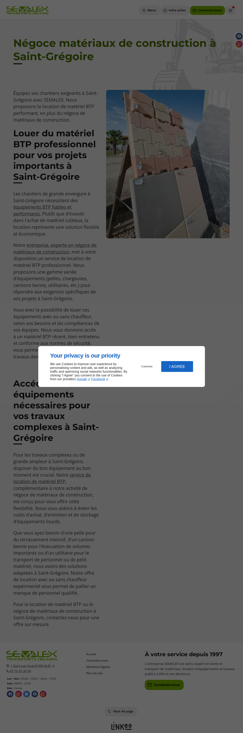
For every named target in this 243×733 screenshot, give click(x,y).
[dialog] (121, 366)
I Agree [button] (177, 366)
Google (82, 379)
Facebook (98, 379)
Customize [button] (147, 366)
